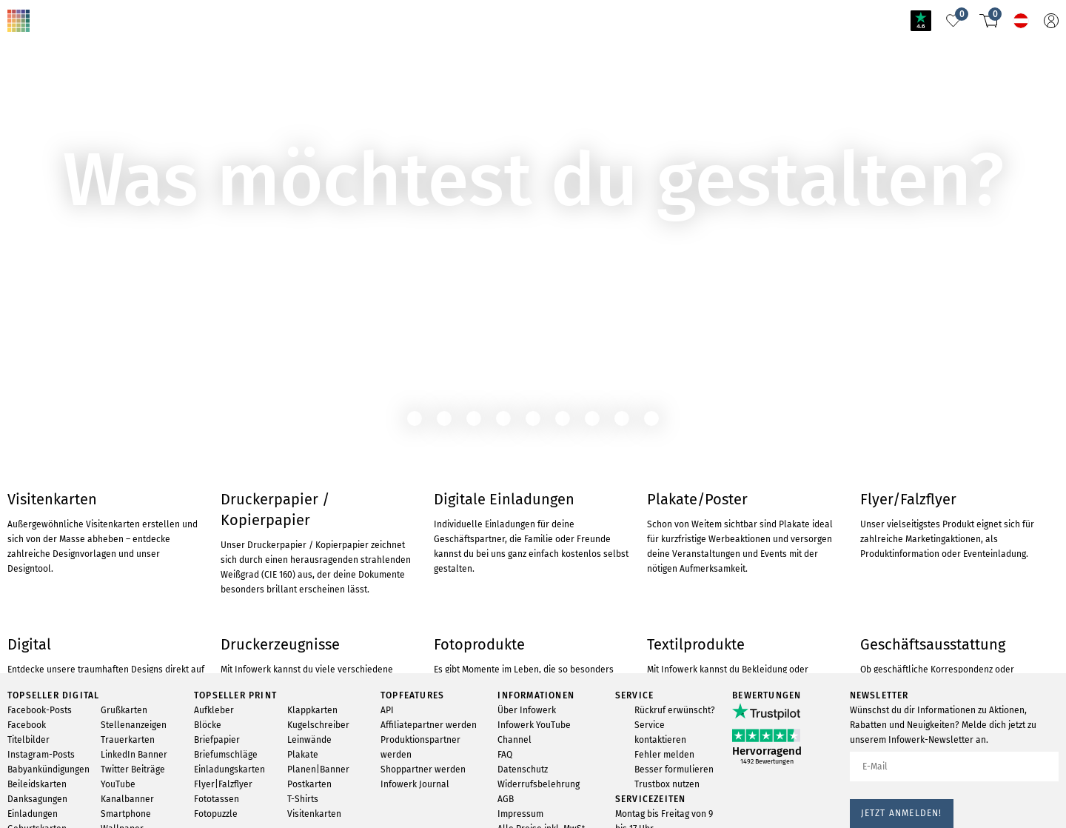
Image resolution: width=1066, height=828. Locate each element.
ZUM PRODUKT (48, 100)
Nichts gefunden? (109, 10)
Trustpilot (29, 798)
